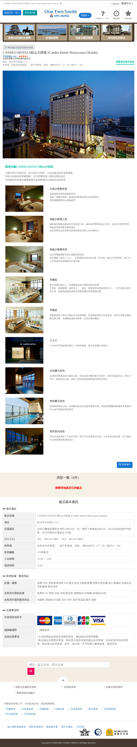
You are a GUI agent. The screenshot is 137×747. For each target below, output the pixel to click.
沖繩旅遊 (44, 709)
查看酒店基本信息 (125, 61)
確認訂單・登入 (11, 12)
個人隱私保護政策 (16, 726)
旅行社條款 (67, 726)
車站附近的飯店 (116, 32)
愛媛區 (85, 15)
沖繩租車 (10, 709)
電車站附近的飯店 (25, 693)
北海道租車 (27, 709)
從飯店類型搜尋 (84, 32)
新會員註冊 (30, 12)
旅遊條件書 (52, 726)
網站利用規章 (36, 726)
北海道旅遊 (76, 709)
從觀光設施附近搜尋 (19, 32)
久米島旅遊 (29, 714)
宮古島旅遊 (12, 714)
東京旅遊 (93, 709)
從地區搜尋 (52, 32)
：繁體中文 (122, 3)
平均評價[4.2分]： (10, 56)
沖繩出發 (59, 709)
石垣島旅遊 (110, 709)
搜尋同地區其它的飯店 (68, 487)
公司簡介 (80, 726)
